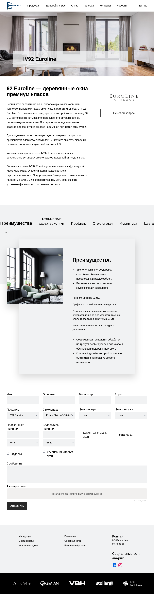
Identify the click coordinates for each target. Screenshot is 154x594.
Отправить (17, 505)
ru (145, 5)
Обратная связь (72, 540)
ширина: (12, 429)
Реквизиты (70, 536)
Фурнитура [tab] (128, 224)
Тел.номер (86, 394)
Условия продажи (28, 545)
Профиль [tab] (78, 224)
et (140, 5)
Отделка (16, 454)
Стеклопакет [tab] (103, 224)
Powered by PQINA (140, 501)
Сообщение (14, 463)
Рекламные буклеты (75, 545)
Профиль (13, 409)
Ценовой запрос (124, 113)
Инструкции (25, 536)
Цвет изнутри (88, 409)
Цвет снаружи (124, 409)
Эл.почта (49, 394)
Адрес (119, 394)
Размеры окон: (17, 486)
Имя (9, 394)
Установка (126, 434)
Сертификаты (26, 540)
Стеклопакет (51, 409)
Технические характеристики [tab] (51, 221)
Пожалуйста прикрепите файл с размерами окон (77, 493)
